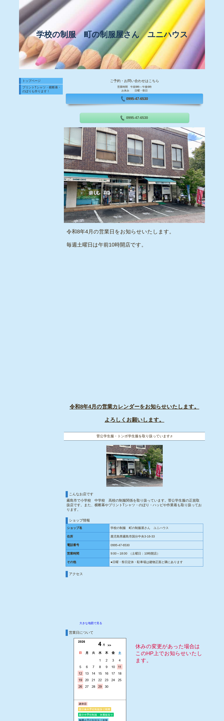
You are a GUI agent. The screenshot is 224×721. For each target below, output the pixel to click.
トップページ (31, 80)
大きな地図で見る (90, 623)
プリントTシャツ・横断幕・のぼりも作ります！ (41, 89)
